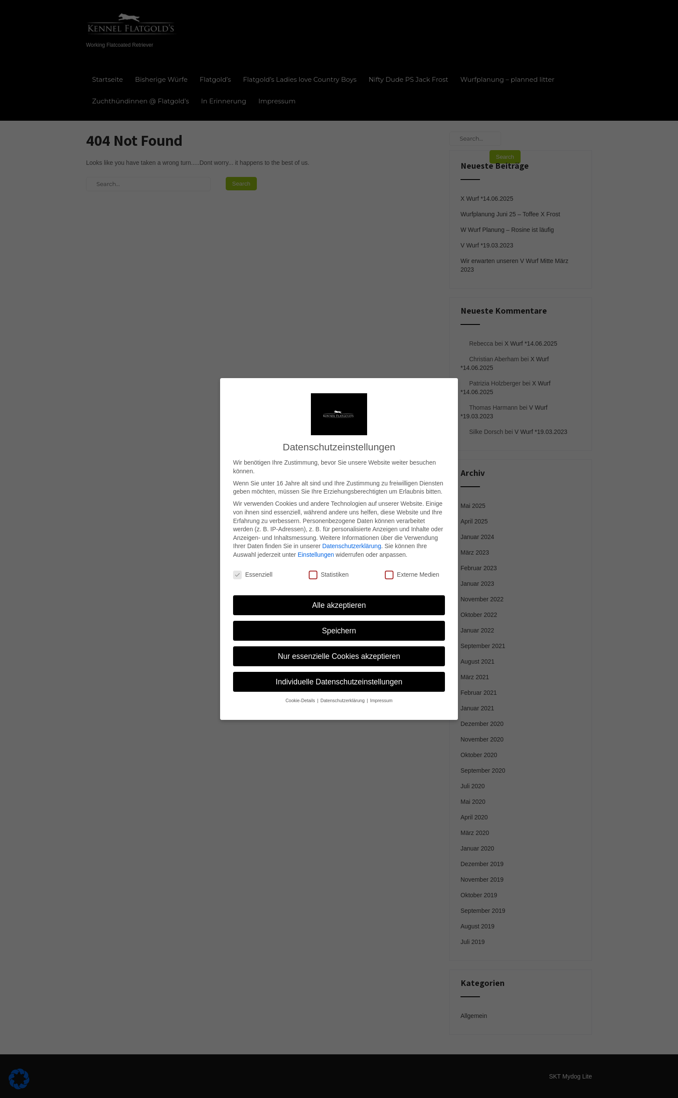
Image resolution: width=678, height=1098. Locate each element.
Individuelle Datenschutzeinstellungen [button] (339, 670)
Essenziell (252, 563)
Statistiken (329, 563)
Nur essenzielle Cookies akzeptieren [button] (339, 644)
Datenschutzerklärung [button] (343, 688)
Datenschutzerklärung (351, 534)
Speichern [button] (339, 619)
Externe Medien (412, 563)
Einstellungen (315, 542)
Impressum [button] (381, 688)
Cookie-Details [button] (300, 688)
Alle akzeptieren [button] (339, 593)
